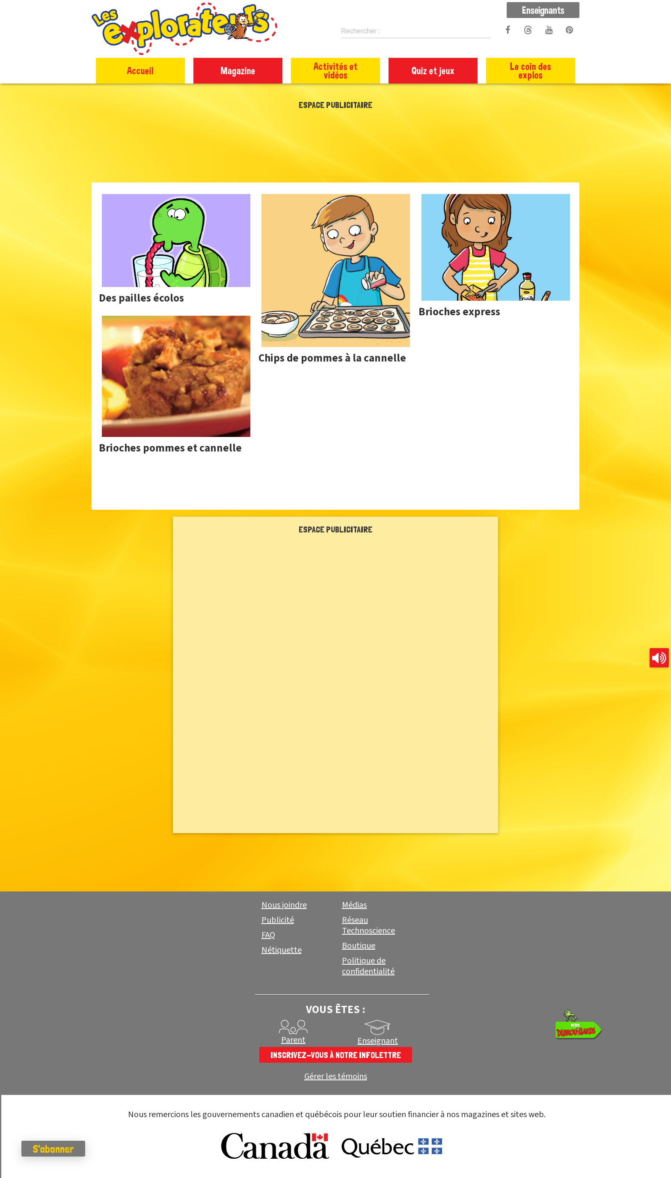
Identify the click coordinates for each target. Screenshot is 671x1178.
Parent (293, 1040)
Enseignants (543, 9)
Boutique (358, 946)
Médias (354, 905)
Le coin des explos (530, 70)
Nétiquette (281, 950)
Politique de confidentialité (368, 966)
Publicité (277, 920)
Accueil (140, 70)
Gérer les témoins (335, 1076)
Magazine (238, 70)
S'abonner (53, 1148)
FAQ (268, 935)
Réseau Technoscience (368, 925)
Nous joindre (284, 905)
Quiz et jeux (433, 70)
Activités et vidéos (336, 70)
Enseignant (377, 1041)
